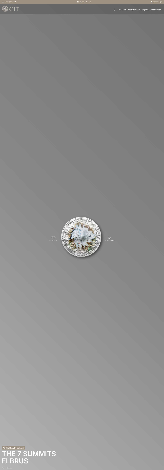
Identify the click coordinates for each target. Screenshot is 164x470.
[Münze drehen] (109, 238)
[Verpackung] (53, 239)
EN (90, 2)
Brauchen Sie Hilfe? (11, 2)
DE (87, 2)
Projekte (144, 10)
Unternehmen (155, 10)
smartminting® (134, 10)
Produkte (122, 10)
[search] (114, 10)
